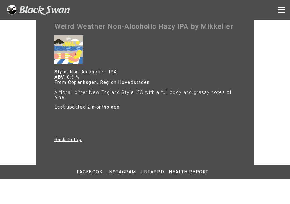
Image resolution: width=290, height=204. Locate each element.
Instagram (121, 172)
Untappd (152, 172)
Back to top (68, 139)
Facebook (90, 172)
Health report (189, 172)
